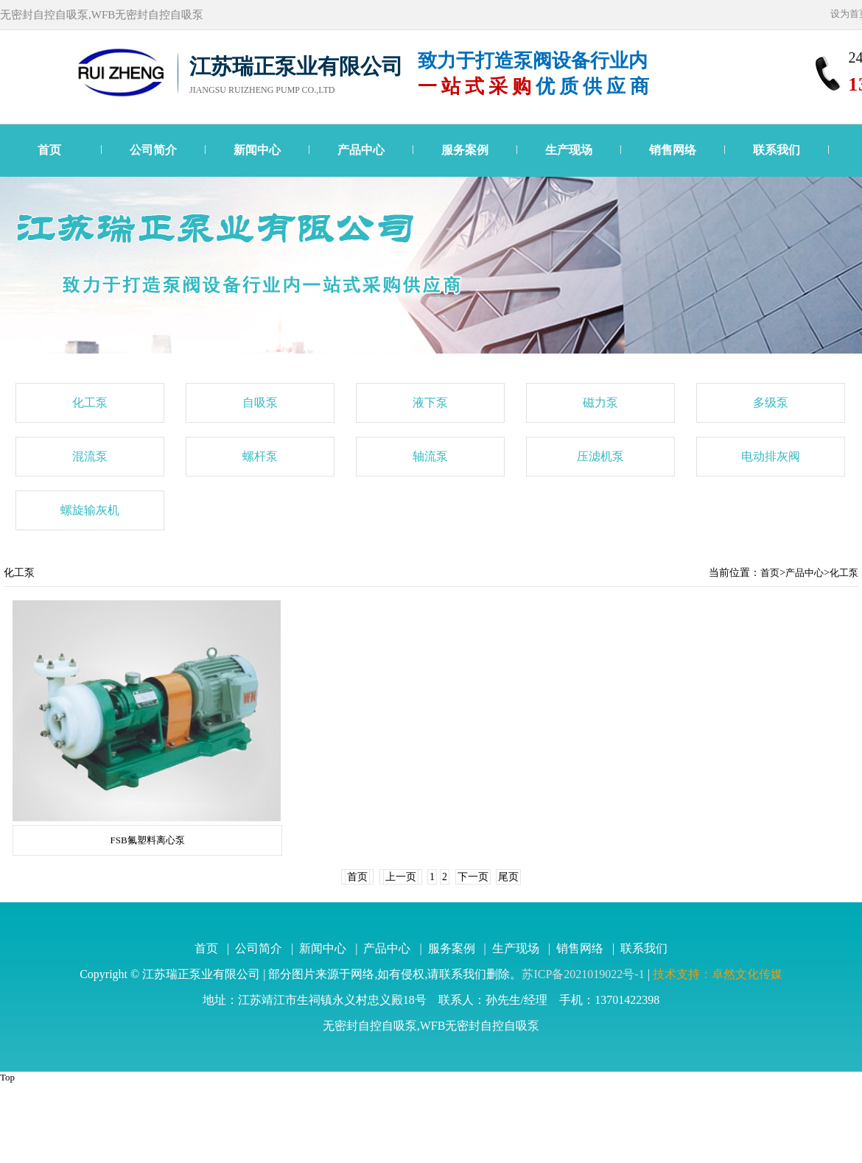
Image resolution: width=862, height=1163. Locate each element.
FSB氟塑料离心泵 (147, 840)
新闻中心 (257, 150)
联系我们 (776, 150)
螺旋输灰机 (89, 510)
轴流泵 (430, 456)
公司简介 (153, 150)
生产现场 (568, 150)
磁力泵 (600, 402)
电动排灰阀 (770, 456)
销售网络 (672, 150)
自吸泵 (260, 402)
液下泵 (430, 402)
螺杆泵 (260, 456)
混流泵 (90, 456)
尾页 (508, 876)
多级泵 (770, 402)
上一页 (400, 876)
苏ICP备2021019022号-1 (583, 974)
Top (7, 1077)
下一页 (473, 876)
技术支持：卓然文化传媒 (717, 974)
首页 (49, 150)
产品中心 (361, 150)
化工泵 (90, 402)
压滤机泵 (600, 456)
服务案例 (464, 150)
